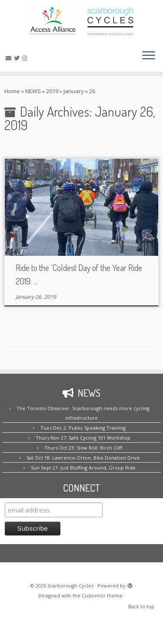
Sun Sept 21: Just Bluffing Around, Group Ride (83, 467)
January (73, 91)
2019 (52, 91)
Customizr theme (102, 595)
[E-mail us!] (10, 58)
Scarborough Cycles (70, 585)
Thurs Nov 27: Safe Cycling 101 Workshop (83, 437)
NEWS (33, 91)
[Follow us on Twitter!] (18, 58)
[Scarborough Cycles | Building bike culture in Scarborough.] (81, 21)
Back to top (141, 606)
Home (12, 91)
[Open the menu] (148, 55)
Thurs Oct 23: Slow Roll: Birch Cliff (83, 447)
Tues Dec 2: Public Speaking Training (83, 427)
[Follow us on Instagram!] (26, 58)
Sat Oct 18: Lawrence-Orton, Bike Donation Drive (83, 457)
